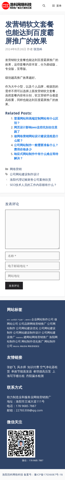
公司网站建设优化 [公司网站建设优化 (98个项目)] (27, 328)
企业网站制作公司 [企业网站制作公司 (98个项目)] (42, 319)
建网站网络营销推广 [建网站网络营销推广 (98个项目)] (36, 337)
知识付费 (33, 367)
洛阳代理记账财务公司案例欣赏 (30, 180)
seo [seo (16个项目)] (8, 319)
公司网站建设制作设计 (24, 174)
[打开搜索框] (44, 5)
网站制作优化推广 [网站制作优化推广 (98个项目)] (32, 341)
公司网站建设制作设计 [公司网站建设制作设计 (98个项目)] (27, 332)
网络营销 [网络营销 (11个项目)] (23, 346)
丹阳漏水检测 (35, 376)
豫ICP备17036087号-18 (48, 474)
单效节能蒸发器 (21, 371)
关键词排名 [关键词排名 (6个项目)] (19, 337)
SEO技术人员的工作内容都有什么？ (33, 185)
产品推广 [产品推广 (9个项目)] (21, 320)
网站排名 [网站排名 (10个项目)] (16, 346)
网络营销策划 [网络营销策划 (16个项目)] (33, 346)
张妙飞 (11, 367)
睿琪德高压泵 (42, 371)
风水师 (21, 367)
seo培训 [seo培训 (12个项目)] (14, 320)
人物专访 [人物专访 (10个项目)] (27, 320)
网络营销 (16, 169)
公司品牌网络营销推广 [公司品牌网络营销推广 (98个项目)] (32, 324)
